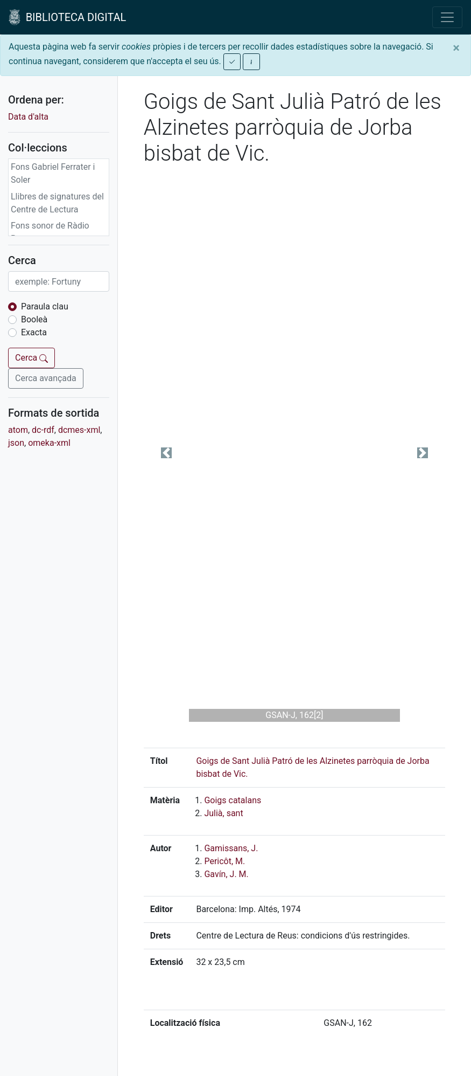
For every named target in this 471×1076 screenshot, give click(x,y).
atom (18, 430)
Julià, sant (223, 813)
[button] (166, 453)
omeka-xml (49, 443)
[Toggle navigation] (447, 17)
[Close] (456, 48)
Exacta (34, 332)
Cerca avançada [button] (45, 378)
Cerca (31, 358)
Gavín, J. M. (226, 874)
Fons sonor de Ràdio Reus (50, 232)
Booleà (34, 319)
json (16, 443)
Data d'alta (28, 117)
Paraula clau (44, 306)
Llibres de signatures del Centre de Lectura (57, 203)
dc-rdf (43, 430)
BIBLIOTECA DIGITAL (67, 17)
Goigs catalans (232, 800)
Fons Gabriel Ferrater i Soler (53, 173)
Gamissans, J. (231, 848)
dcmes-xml (79, 430)
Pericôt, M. (224, 861)
